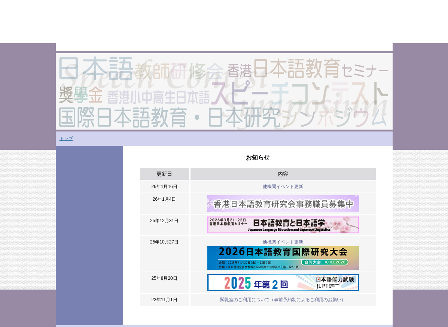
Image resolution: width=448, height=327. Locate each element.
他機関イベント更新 (283, 186)
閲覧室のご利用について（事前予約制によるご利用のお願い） (283, 299)
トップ (66, 138)
